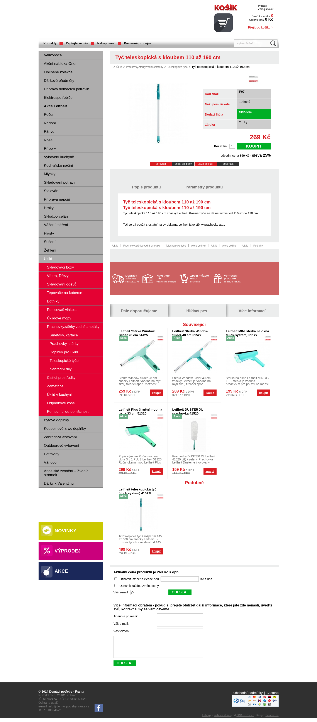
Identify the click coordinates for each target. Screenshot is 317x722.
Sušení (50, 242)
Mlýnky (50, 174)
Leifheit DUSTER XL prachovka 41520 (187, 411)
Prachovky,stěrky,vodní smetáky (144, 67)
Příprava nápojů (57, 199)
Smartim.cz (272, 719)
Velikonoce (53, 55)
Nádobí (50, 123)
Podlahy (258, 245)
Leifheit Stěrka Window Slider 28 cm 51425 (137, 333)
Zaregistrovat (265, 9)
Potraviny (51, 454)
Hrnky (49, 208)
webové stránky (223, 719)
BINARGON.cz (245, 719)
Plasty (49, 233)
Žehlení (50, 250)
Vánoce (50, 462)
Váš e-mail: (122, 623)
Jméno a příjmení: (126, 616)
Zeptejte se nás (77, 43)
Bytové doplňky (56, 420)
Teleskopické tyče (177, 67)
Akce (61, 571)
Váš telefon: (122, 631)
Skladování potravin (60, 182)
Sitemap (272, 696)
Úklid (48, 259)
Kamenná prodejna (137, 43)
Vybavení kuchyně (59, 157)
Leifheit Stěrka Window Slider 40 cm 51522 (190, 333)
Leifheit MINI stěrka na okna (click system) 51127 (247, 333)
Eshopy (206, 719)
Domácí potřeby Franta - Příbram (82, 19)
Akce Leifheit (55, 106)
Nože (48, 140)
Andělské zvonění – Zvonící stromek (67, 473)
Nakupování (106, 43)
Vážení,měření (56, 225)
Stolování (51, 191)
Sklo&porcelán (56, 216)
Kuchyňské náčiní (58, 165)
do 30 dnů (200, 278)
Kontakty (50, 43)
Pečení (50, 114)
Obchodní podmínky (248, 696)
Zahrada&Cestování (60, 437)
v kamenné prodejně (167, 278)
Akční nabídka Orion (61, 64)
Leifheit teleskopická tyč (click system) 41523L (137, 491)
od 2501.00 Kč (133, 278)
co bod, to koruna (234, 278)
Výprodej (68, 551)
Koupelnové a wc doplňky (65, 428)
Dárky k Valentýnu (59, 483)
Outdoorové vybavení (61, 445)
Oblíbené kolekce (58, 72)
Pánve (49, 131)
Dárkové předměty (59, 81)
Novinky (65, 530)
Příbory (50, 148)
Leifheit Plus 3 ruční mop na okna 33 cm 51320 (140, 411)
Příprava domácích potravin (66, 89)
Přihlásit (262, 5)
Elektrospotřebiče (58, 98)
